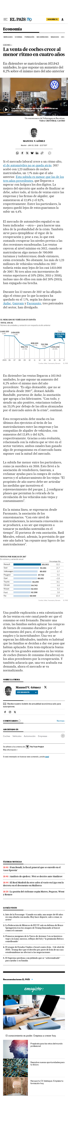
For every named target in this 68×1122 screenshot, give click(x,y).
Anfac (7, 303)
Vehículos (16, 736)
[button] (34, 97)
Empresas (42, 736)
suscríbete (53, 19)
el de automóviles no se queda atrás (27, 165)
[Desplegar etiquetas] (63, 736)
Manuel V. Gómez (34, 141)
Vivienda (18, 37)
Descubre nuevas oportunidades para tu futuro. (47, 1063)
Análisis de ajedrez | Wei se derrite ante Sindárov (36, 876)
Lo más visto (10, 908)
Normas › (61, 721)
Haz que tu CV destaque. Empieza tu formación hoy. (46, 1082)
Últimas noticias (12, 862)
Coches (7, 45)
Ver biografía (27, 692)
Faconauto (34, 303)
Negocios (55, 37)
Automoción (30, 736)
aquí (47, 756)
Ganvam (18, 303)
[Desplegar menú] (5, 19)
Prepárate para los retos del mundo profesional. (46, 1044)
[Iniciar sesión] (62, 19)
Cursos (34, 989)
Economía (12, 29)
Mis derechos (42, 37)
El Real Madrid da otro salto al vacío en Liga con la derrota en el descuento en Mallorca (33, 884)
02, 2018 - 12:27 (37, 145)
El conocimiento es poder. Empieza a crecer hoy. (31, 1035)
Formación (29, 37)
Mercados (8, 37)
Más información (10, 750)
